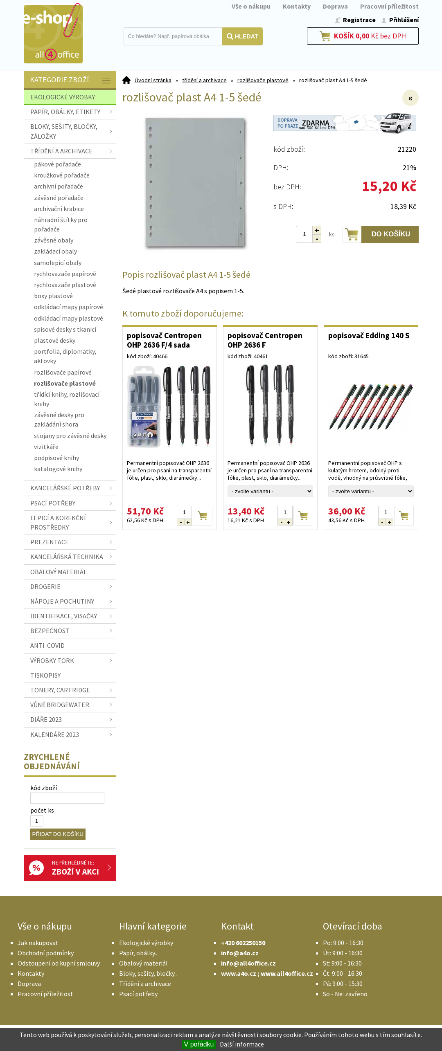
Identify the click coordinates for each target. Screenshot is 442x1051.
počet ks (42, 810)
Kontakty (297, 6)
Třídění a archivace (145, 983)
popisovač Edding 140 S (369, 335)
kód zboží (43, 788)
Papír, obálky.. (138, 953)
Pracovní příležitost (389, 6)
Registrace (359, 20)
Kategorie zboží (71, 80)
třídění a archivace (204, 80)
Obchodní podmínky (46, 953)
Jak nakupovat (38, 943)
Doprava (335, 6)
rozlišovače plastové (263, 80)
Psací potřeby (138, 994)
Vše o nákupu (251, 6)
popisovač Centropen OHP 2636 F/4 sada (164, 340)
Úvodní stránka (153, 80)
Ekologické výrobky (146, 943)
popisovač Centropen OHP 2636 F (265, 340)
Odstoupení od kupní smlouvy (59, 963)
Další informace (242, 1044)
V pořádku (199, 1044)
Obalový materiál (143, 963)
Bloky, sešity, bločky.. (148, 973)
